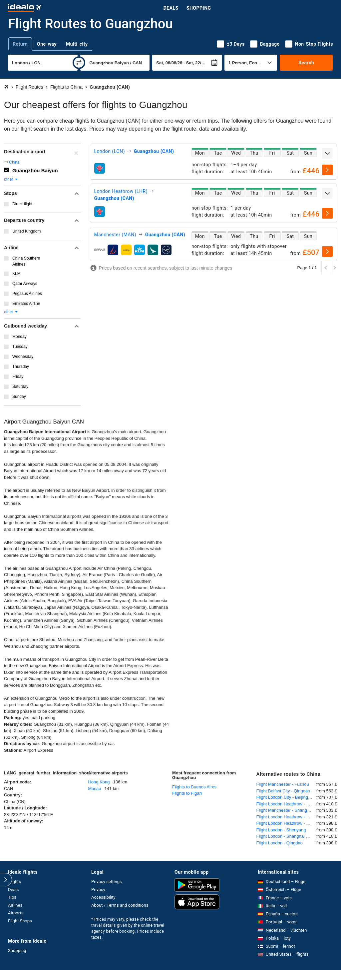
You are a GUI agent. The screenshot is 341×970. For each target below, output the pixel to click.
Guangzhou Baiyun (35, 170)
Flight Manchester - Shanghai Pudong (286, 810)
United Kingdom (26, 231)
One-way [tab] (47, 44)
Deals (171, 8)
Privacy (98, 889)
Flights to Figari (187, 793)
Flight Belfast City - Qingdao (283, 790)
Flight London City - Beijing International (286, 797)
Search (306, 62)
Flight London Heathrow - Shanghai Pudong (286, 803)
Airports (15, 912)
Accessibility (103, 897)
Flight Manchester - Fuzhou (282, 784)
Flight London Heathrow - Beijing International (286, 816)
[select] (327, 170)
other (11, 179)
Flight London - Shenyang (281, 829)
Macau (94, 788)
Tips (12, 897)
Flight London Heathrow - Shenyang (286, 823)
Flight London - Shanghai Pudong (286, 836)
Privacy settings (106, 881)
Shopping (198, 8)
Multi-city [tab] (77, 44)
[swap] (79, 62)
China (14, 162)
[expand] (327, 153)
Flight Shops (20, 920)
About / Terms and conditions (119, 905)
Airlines (15, 905)
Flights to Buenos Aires (194, 786)
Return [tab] (20, 44)
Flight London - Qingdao (279, 842)
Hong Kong (99, 781)
